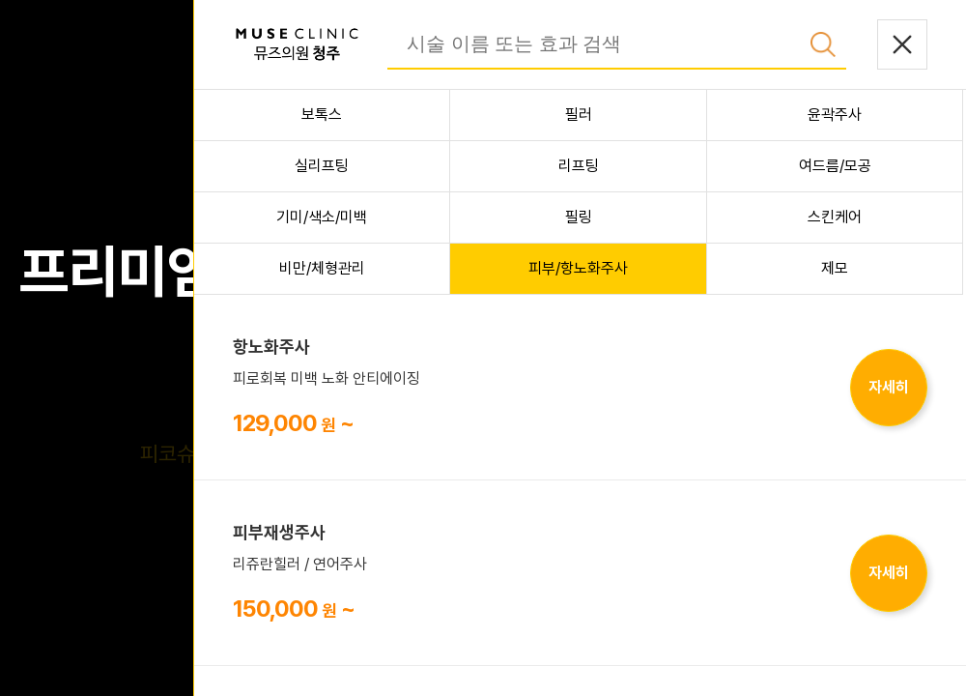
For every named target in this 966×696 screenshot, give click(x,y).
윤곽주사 (835, 114)
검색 (823, 44)
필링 (578, 217)
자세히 (888, 387)
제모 (834, 268)
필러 (578, 114)
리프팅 (578, 166)
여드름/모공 (835, 166)
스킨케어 (835, 217)
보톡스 (321, 114)
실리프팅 (322, 166)
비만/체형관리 (322, 268)
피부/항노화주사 (578, 268)
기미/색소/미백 (321, 217)
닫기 (902, 44)
